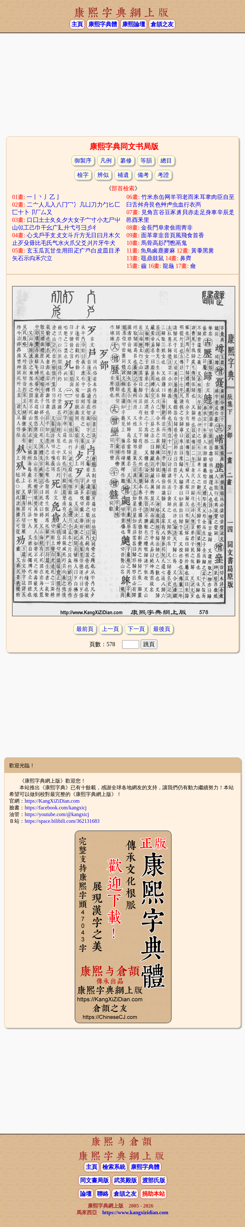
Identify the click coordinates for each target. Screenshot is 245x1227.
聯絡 (102, 1194)
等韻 (146, 160)
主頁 (77, 24)
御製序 (83, 160)
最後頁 (161, 629)
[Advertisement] (122, 84)
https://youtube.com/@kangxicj (57, 814)
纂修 (126, 160)
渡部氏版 (153, 1180)
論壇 (86, 1194)
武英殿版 (125, 1180)
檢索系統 (113, 1167)
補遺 (123, 175)
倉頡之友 (162, 24)
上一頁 (110, 629)
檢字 (83, 175)
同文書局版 (94, 1180)
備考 (143, 175)
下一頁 (136, 629)
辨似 (103, 175)
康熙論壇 (133, 24)
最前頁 (84, 629)
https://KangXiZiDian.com (52, 801)
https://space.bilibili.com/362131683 (62, 821)
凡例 (106, 160)
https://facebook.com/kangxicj (55, 807)
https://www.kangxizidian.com (135, 1212)
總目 (166, 160)
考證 (163, 175)
